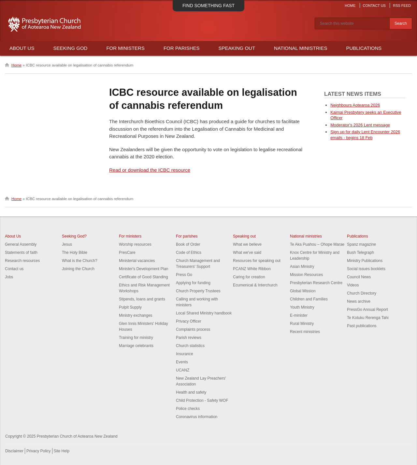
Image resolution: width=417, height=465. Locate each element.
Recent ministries (305, 331)
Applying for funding (193, 283)
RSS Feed (402, 5)
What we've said (247, 252)
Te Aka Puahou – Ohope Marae (317, 244)
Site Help (62, 451)
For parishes (187, 236)
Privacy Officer (188, 321)
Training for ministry (136, 337)
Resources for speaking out (256, 260)
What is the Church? (79, 260)
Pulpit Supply (130, 307)
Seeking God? (74, 236)
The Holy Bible (74, 252)
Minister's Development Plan (143, 269)
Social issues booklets (366, 269)
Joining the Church (78, 269)
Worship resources (135, 244)
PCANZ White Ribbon (252, 269)
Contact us (14, 269)
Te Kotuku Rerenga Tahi (368, 317)
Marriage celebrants (136, 345)
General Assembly (20, 244)
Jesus (67, 244)
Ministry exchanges (135, 315)
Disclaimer (14, 451)
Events (182, 362)
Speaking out (244, 236)
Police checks (188, 408)
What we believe (247, 244)
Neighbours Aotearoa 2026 (355, 105)
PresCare (127, 252)
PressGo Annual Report (367, 309)
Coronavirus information (196, 416)
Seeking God (70, 48)
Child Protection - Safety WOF (202, 400)
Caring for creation (249, 277)
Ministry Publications (364, 260)
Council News (359, 277)
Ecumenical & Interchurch (255, 285)
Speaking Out (237, 48)
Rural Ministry (302, 323)
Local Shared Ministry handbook (204, 313)
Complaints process (193, 329)
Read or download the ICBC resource (149, 170)
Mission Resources (306, 274)
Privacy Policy (38, 451)
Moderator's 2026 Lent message (360, 125)
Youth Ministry (302, 307)
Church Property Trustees (198, 291)
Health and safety (191, 392)
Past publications (362, 326)
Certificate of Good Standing (143, 277)
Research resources (22, 260)
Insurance (184, 354)
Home (350, 5)
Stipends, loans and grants (142, 299)
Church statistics (190, 345)
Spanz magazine (361, 244)
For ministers (130, 236)
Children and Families (309, 299)
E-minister (299, 315)
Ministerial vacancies (137, 260)
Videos (353, 285)
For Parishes (182, 48)
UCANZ (182, 370)
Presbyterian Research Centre (316, 283)
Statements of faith (21, 252)
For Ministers (125, 48)
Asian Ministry (302, 266)
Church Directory (361, 293)
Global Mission (303, 291)
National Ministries (300, 48)
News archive (358, 301)
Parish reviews (188, 337)
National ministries (306, 236)
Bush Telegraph (360, 252)
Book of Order (188, 244)
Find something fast (208, 5)
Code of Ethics (188, 252)
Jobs (9, 277)
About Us (21, 48)
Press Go (184, 274)
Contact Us (374, 5)
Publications (363, 48)
